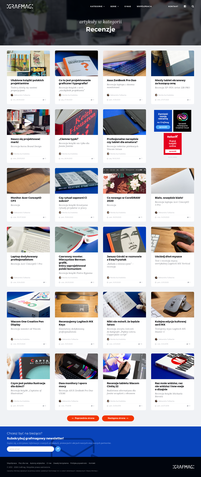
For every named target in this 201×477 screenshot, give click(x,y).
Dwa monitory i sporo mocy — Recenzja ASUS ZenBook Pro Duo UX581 (76, 381)
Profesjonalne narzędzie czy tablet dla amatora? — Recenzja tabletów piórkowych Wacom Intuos (124, 136)
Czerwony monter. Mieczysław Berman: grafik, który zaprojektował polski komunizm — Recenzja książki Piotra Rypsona (76, 257)
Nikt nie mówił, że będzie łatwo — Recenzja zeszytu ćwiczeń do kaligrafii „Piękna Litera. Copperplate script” (124, 320)
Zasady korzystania (60, 463)
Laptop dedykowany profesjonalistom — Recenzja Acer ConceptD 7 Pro (28, 257)
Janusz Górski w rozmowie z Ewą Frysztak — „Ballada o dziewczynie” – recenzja (124, 257)
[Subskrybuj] (58, 449)
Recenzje (100, 29)
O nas (127, 6)
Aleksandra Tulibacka (20, 95)
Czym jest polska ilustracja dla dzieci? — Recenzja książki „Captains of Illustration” (28, 381)
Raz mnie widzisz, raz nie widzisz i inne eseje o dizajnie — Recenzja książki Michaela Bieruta (172, 381)
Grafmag (22, 467)
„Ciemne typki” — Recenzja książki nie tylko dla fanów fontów (76, 136)
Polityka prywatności (78, 463)
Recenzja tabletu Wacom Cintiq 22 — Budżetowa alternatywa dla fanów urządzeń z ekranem (124, 381)
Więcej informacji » (92, 471)
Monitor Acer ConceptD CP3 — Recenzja (28, 195)
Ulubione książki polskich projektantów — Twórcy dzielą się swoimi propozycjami (28, 77)
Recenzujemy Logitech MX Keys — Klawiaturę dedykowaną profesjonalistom (76, 320)
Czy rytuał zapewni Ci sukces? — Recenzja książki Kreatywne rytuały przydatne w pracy (76, 195)
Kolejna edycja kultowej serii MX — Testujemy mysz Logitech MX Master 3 (172, 320)
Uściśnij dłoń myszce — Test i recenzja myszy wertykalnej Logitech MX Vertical (172, 257)
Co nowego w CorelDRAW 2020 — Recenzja (124, 195)
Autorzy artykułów (37, 463)
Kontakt (173, 6)
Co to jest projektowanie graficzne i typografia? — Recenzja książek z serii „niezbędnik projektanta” (76, 77)
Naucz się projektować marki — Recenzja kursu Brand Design (28, 136)
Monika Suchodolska (68, 95)
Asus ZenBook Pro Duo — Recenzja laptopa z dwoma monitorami (124, 77)
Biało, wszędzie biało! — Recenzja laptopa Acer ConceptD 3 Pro (172, 195)
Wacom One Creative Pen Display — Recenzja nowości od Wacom (28, 320)
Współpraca (144, 6)
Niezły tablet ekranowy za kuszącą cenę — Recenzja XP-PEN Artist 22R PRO (172, 77)
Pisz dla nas (23, 463)
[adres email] (30, 449)
